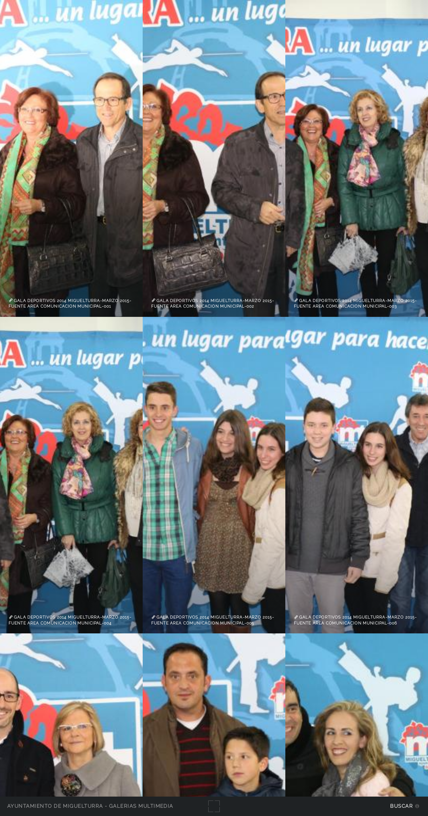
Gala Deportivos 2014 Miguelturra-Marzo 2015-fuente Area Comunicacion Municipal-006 (355, 620)
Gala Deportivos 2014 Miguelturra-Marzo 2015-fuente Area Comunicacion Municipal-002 (212, 303)
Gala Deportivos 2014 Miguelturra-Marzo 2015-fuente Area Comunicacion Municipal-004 (70, 620)
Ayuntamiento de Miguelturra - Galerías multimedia (90, 806)
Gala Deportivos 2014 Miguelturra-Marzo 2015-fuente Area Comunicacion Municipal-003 (355, 303)
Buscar (401, 806)
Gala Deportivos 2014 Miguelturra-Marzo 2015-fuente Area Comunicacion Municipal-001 (70, 303)
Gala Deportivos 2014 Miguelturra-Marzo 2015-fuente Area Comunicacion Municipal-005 (212, 620)
